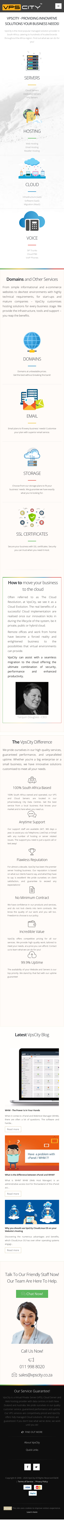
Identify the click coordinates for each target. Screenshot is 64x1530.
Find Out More (32, 1432)
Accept (8, 1508)
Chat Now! (32, 1293)
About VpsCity (32, 1442)
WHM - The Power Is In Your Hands (22, 1110)
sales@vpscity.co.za (35, 1375)
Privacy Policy (41, 1481)
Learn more (32, 1512)
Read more (13, 1129)
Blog (45, 1035)
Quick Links (32, 1449)
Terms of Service (25, 1481)
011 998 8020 (32, 1367)
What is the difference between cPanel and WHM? (30, 1174)
